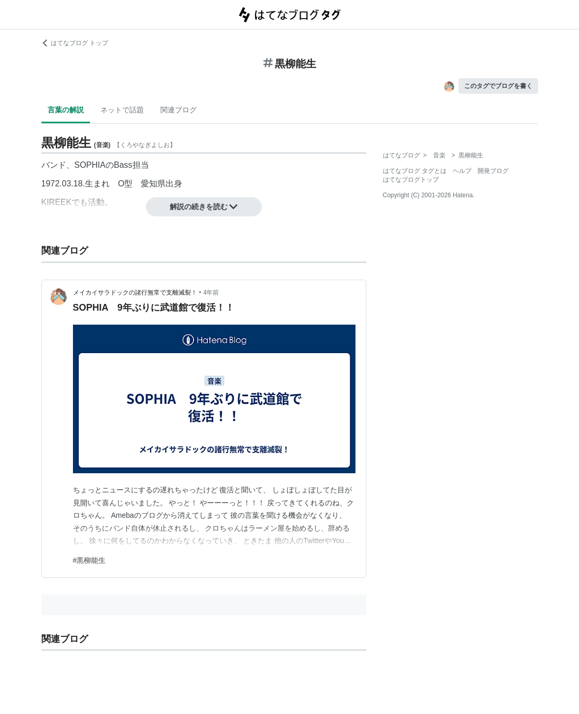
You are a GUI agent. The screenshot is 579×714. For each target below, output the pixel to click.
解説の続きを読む (204, 206)
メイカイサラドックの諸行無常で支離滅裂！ (135, 292)
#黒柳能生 (89, 560)
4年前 (211, 292)
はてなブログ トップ (74, 43)
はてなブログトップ (411, 179)
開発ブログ (493, 170)
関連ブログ (178, 110)
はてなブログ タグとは (415, 170)
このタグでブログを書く (498, 86)
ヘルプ (462, 170)
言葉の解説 (66, 110)
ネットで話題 (122, 110)
